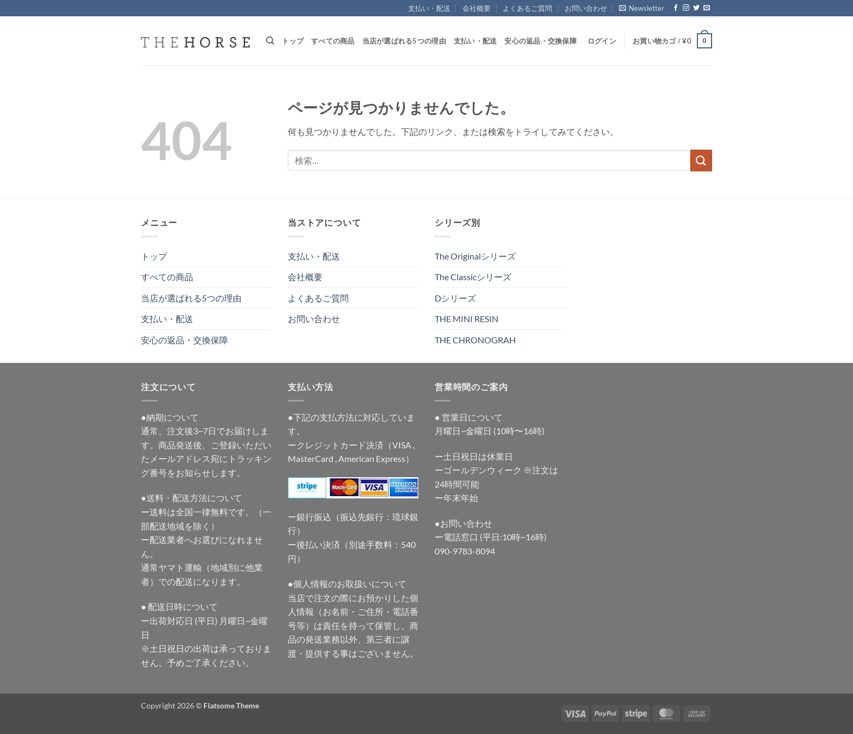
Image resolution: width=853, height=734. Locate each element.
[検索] (270, 40)
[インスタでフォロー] (686, 8)
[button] (641, 8)
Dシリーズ (455, 298)
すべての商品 (333, 40)
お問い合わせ (586, 8)
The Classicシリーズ (473, 277)
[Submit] (701, 160)
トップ (293, 40)
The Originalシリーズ (475, 256)
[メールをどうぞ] (706, 8)
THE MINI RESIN (466, 318)
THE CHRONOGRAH (475, 340)
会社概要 (476, 8)
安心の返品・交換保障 (540, 40)
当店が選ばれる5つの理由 (404, 40)
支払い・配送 (429, 8)
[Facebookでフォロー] (675, 8)
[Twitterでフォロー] (696, 8)
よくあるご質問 (527, 8)
